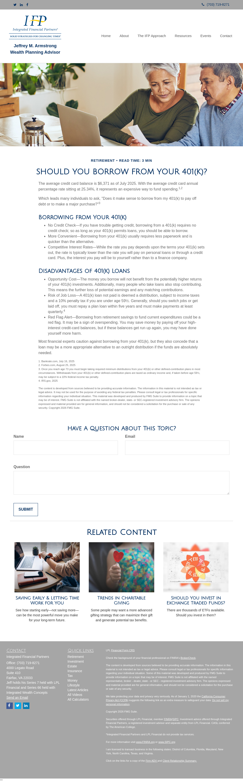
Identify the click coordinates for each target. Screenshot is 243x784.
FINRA (168, 719)
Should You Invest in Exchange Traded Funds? (196, 600)
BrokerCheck (188, 657)
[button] (127, 36)
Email (130, 436)
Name (19, 436)
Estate (72, 666)
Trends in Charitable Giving (121, 600)
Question (22, 467)
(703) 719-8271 (213, 4)
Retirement (76, 657)
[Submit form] (26, 509)
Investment (76, 661)
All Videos (75, 695)
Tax (70, 676)
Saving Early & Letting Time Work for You (47, 600)
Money (73, 680)
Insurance (75, 671)
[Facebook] (27, 4)
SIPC (176, 719)
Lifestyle (74, 685)
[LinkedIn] (21, 4)
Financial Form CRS (123, 650)
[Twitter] (15, 4)
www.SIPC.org (166, 742)
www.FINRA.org (145, 742)
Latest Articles (78, 690)
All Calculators (78, 699)
